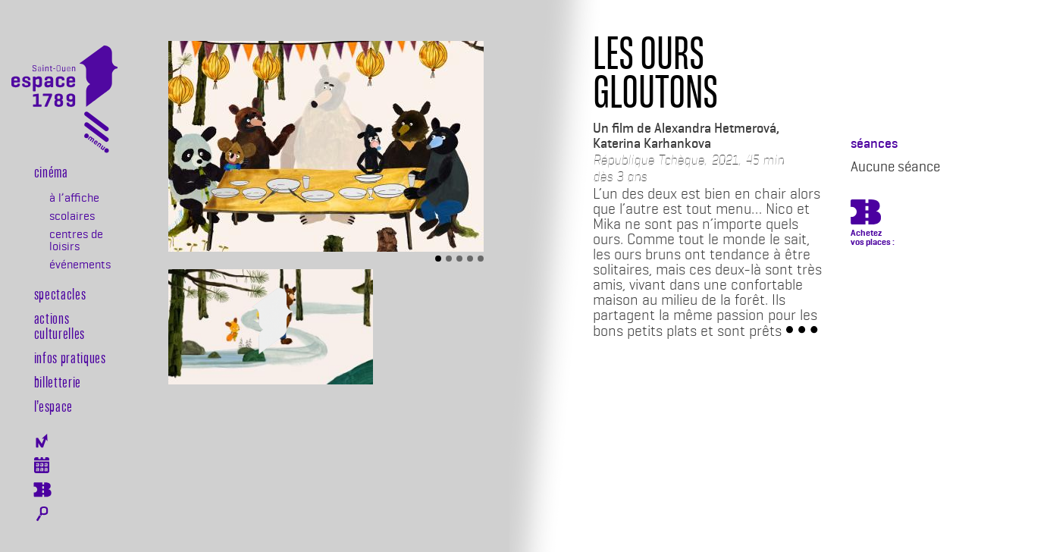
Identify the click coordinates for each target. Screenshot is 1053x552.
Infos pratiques (70, 357)
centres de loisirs (76, 240)
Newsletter (42, 441)
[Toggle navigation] (96, 135)
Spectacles (60, 293)
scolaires (72, 216)
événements (79, 265)
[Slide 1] (438, 258)
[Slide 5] (481, 258)
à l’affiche (74, 198)
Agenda (42, 465)
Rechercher (42, 514)
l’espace (53, 405)
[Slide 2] (449, 258)
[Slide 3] (459, 258)
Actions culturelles (59, 325)
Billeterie (42, 489)
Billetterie (57, 381)
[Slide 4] (470, 258)
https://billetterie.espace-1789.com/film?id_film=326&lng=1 (866, 214)
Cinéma (51, 171)
